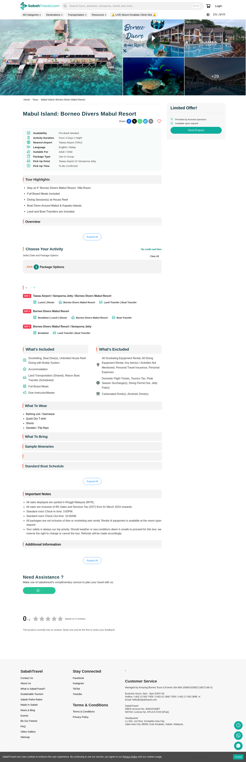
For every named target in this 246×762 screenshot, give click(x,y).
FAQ (23, 726)
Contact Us (26, 678)
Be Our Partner (28, 720)
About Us (25, 683)
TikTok (76, 688)
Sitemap (25, 737)
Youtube (77, 694)
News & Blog (27, 710)
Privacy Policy (80, 717)
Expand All (92, 236)
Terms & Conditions (84, 711)
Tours (35, 99)
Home (27, 99)
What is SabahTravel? (32, 688)
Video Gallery (28, 731)
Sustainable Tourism (31, 694)
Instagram (78, 683)
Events (24, 715)
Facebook (78, 678)
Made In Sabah (29, 704)
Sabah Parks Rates (31, 699)
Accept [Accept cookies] (238, 757)
